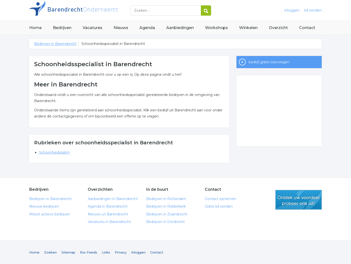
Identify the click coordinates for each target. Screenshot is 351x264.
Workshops (216, 27)
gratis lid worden (298, 200)
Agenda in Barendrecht (107, 206)
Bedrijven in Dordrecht (165, 222)
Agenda (147, 27)
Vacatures (92, 27)
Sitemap (68, 252)
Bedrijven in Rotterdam (166, 199)
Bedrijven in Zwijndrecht (166, 214)
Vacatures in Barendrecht (109, 222)
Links (106, 252)
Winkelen (248, 27)
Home (35, 27)
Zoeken (50, 252)
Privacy (121, 252)
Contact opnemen (220, 199)
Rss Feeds (88, 252)
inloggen (292, 10)
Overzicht (278, 27)
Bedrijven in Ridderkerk (166, 206)
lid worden (313, 10)
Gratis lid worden (219, 206)
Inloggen (138, 252)
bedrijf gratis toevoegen (269, 62)
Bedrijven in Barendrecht (90, 10)
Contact (307, 27)
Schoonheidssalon (54, 152)
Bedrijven (62, 27)
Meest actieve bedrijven (49, 214)
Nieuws (121, 27)
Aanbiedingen (180, 27)
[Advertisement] (279, 110)
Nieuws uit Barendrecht (108, 214)
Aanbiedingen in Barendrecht (113, 199)
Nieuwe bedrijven (44, 206)
